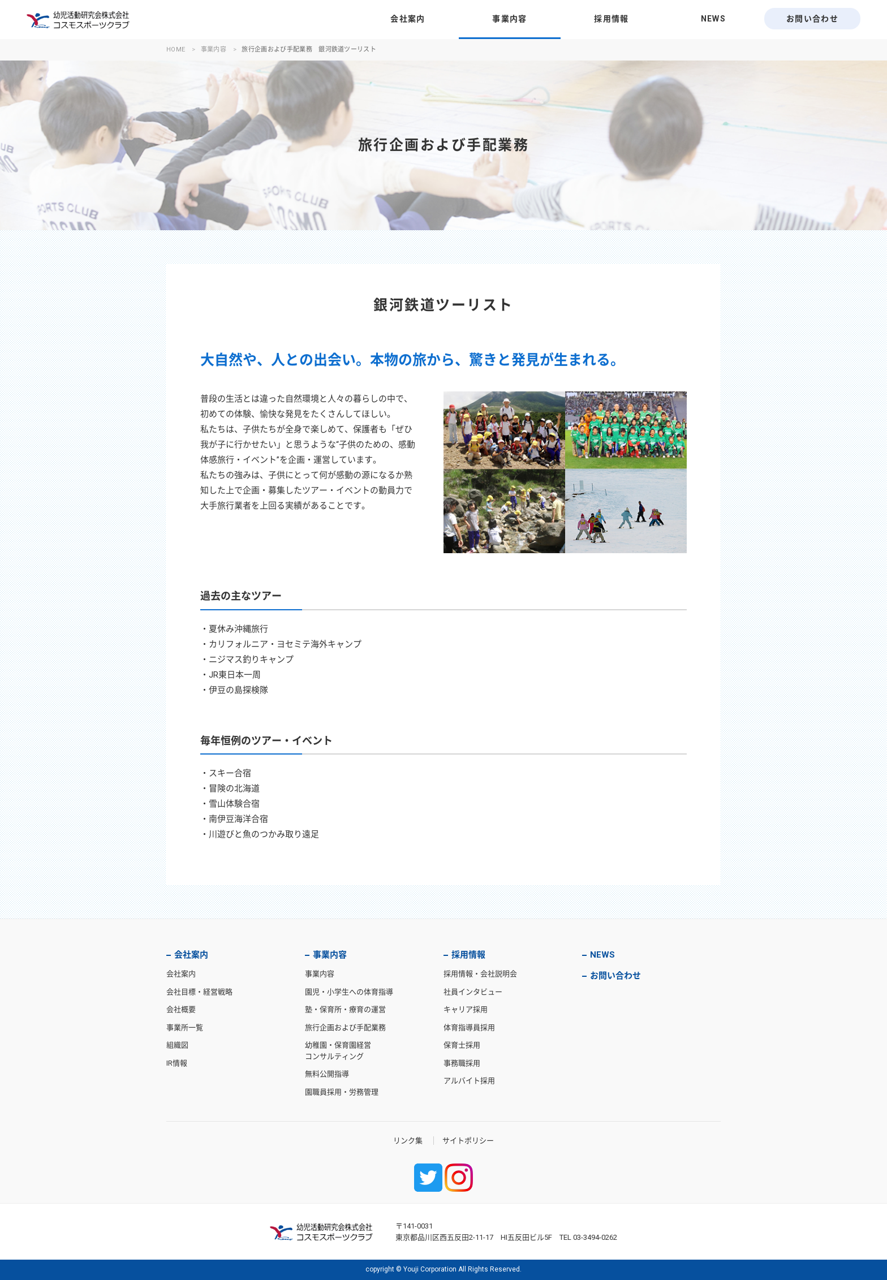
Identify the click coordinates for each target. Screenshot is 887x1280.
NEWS (713, 18)
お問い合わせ (812, 18)
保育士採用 (462, 1045)
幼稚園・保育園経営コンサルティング (338, 1051)
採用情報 (611, 18)
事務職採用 (462, 1063)
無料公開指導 (327, 1074)
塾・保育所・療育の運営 (345, 1009)
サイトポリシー (468, 1140)
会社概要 (181, 1009)
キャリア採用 (466, 1009)
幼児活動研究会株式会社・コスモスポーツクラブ (78, 20)
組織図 (177, 1045)
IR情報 (176, 1063)
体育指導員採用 (469, 1027)
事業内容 (509, 18)
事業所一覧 (184, 1027)
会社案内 (407, 18)
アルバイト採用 (469, 1080)
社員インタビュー (473, 992)
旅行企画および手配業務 (345, 1027)
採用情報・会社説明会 (480, 973)
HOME (175, 49)
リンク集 (408, 1140)
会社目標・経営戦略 (199, 992)
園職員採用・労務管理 (341, 1092)
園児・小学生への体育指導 (349, 992)
